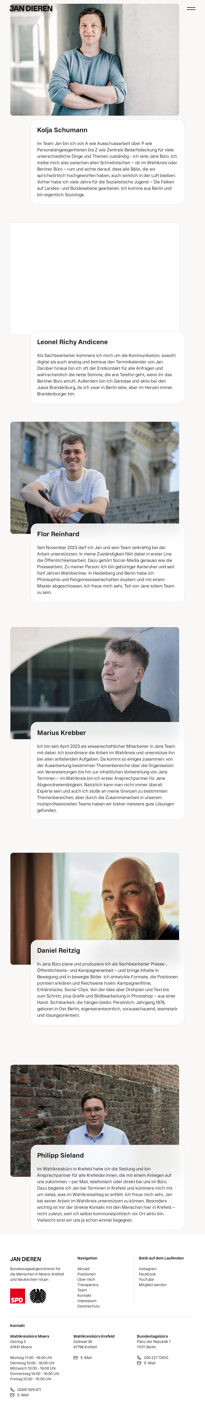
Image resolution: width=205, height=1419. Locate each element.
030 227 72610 (156, 1358)
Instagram (147, 1269)
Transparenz (88, 1285)
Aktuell (83, 1269)
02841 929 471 (29, 1390)
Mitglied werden (153, 1285)
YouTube (146, 1279)
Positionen (86, 1274)
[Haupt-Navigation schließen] (191, 8)
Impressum (86, 1301)
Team (82, 1290)
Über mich (86, 1279)
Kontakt (84, 1295)
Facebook (147, 1274)
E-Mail (23, 1395)
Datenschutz (88, 1306)
